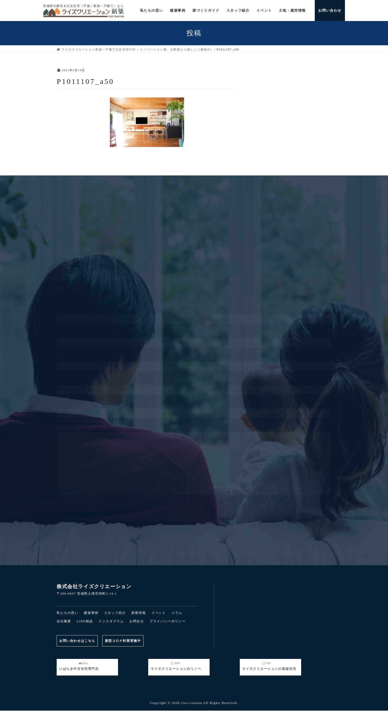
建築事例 (91, 613)
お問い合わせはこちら (77, 641)
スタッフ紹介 (115, 613)
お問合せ (136, 621)
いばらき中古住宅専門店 (79, 665)
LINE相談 (85, 621)
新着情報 (138, 613)
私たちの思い (67, 613)
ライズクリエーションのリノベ (176, 665)
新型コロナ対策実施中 (124, 641)
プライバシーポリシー (167, 621)
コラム (176, 613)
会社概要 (64, 621)
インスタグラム (111, 621)
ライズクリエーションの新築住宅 (269, 665)
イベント (158, 613)
